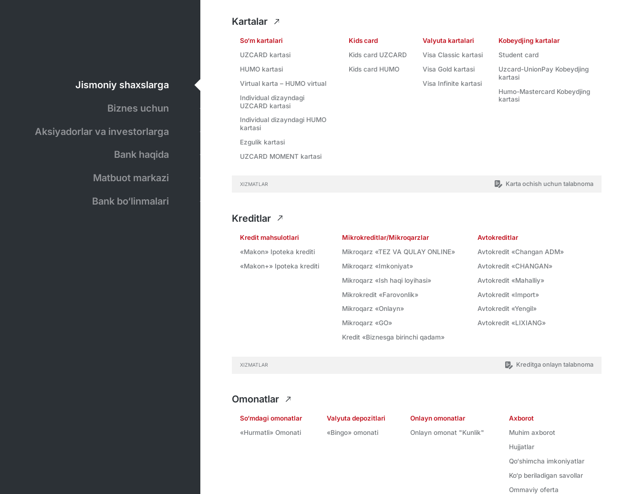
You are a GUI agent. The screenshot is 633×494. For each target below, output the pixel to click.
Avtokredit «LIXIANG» (511, 323)
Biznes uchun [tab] (138, 107)
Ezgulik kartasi (262, 142)
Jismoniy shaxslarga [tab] (122, 84)
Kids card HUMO (374, 69)
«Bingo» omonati (352, 432)
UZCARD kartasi (265, 55)
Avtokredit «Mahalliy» (510, 280)
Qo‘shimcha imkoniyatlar (546, 461)
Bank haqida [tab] (141, 153)
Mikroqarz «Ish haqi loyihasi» (386, 280)
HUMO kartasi (261, 69)
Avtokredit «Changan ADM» (520, 252)
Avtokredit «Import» (508, 294)
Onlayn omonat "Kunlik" (447, 432)
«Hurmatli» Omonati (270, 432)
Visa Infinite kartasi (452, 83)
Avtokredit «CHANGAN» (514, 266)
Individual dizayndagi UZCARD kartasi (272, 102)
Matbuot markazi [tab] (131, 177)
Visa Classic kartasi (453, 55)
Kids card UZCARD (378, 55)
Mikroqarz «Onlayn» (373, 308)
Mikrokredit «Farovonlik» (380, 294)
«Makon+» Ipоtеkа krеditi (279, 266)
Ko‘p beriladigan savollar (546, 475)
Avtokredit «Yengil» (507, 308)
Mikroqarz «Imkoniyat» (377, 266)
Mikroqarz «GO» (367, 323)
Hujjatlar (521, 447)
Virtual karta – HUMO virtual (283, 83)
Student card (518, 55)
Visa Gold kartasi (449, 69)
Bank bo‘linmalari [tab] (130, 200)
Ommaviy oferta (534, 490)
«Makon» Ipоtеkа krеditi (277, 252)
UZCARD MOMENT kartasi (281, 156)
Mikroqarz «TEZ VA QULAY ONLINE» (398, 252)
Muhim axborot (532, 432)
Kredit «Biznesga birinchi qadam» (393, 337)
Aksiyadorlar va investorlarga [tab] (102, 130)
